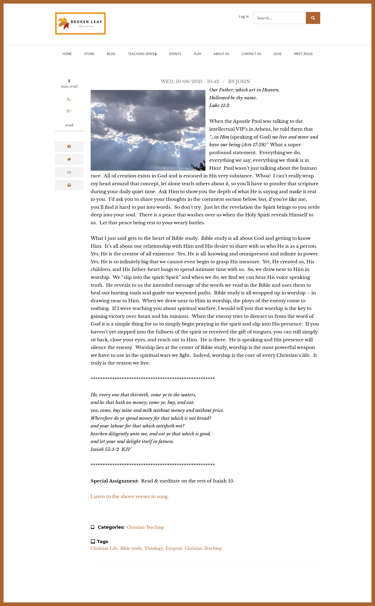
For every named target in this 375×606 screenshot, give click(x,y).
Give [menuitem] (277, 54)
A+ (69, 110)
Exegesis (173, 548)
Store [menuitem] (89, 54)
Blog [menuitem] (111, 54)
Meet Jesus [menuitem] (303, 54)
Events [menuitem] (175, 54)
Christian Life (104, 548)
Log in (244, 16)
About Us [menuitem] (221, 54)
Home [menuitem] (67, 54)
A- (69, 99)
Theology (153, 548)
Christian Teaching (145, 527)
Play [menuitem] (197, 54)
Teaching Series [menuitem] (142, 56)
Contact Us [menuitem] (251, 54)
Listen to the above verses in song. (130, 496)
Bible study (131, 548)
